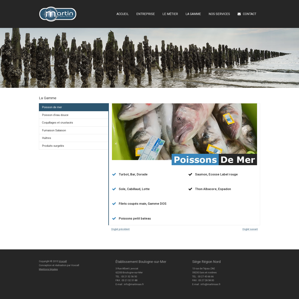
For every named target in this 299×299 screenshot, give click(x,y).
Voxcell (63, 261)
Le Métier (170, 14)
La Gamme (193, 14)
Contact (247, 14)
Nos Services (219, 14)
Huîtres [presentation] (46, 138)
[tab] (73, 107)
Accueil (123, 14)
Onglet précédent (120, 229)
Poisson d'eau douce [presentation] (55, 115)
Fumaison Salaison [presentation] (54, 130)
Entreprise (145, 14)
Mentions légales (48, 269)
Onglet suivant (250, 229)
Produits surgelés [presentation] (53, 146)
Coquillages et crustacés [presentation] (57, 122)
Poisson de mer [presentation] (52, 107)
